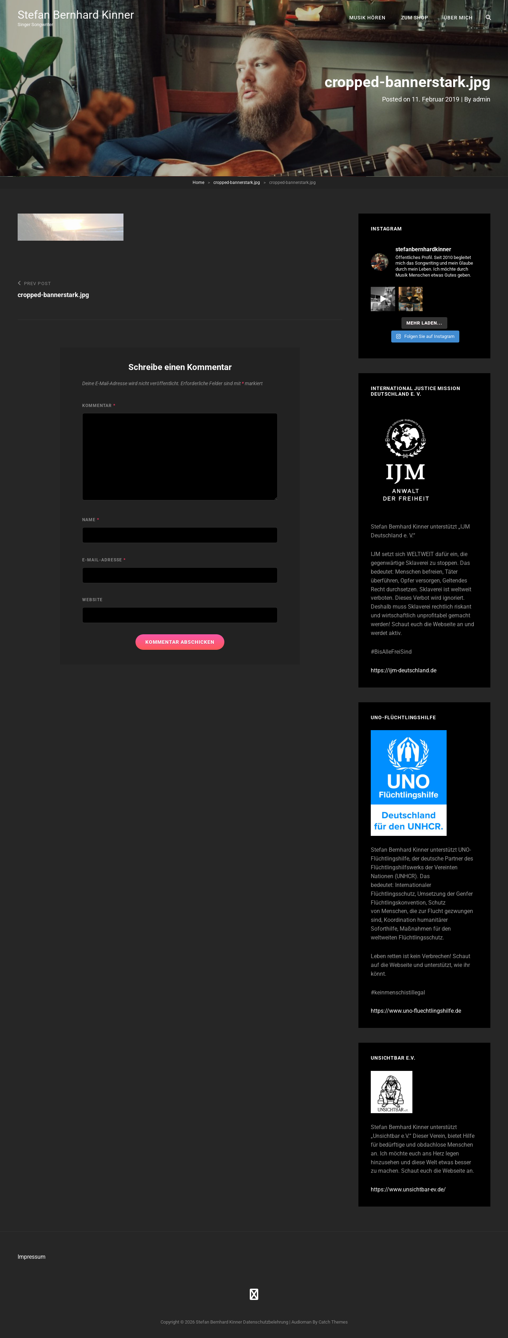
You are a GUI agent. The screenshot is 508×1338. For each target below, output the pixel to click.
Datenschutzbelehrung (265, 1322)
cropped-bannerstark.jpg (236, 182)
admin (481, 99)
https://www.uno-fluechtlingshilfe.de (416, 1010)
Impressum (32, 1256)
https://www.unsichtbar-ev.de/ (408, 1189)
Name (90, 519)
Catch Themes (333, 1322)
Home (198, 182)
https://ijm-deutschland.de (403, 670)
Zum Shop (414, 17)
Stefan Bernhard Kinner (76, 14)
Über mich (458, 17)
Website (92, 599)
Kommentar (98, 405)
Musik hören (367, 17)
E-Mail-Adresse (104, 559)
